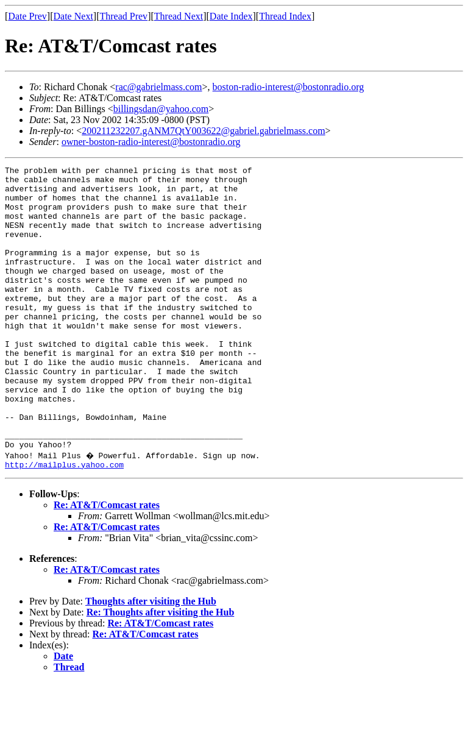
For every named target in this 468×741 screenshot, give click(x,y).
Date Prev (27, 16)
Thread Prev (123, 16)
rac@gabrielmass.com (158, 87)
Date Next (73, 16)
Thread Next (178, 16)
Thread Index (285, 16)
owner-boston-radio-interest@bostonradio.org (151, 141)
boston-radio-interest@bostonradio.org (288, 87)
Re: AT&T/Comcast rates (107, 563)
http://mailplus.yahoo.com (64, 522)
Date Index (231, 16)
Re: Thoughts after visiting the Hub (161, 670)
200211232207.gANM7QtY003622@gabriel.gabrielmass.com (203, 131)
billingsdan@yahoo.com (161, 109)
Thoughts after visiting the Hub (150, 659)
